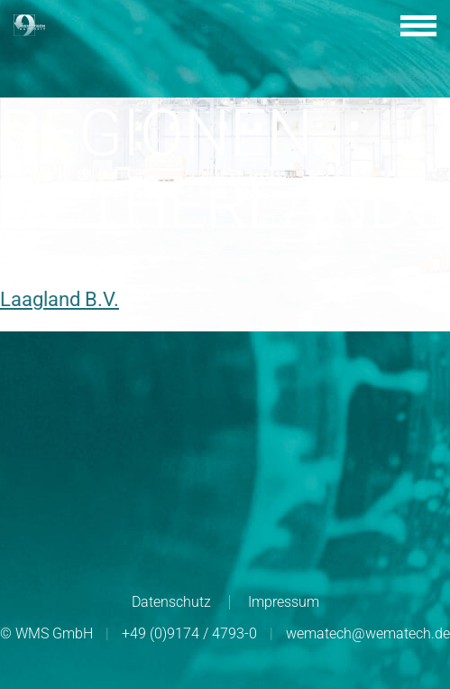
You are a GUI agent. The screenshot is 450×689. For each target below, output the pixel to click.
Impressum (283, 601)
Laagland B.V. (59, 299)
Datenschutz (171, 601)
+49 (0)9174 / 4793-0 (189, 633)
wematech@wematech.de (368, 633)
